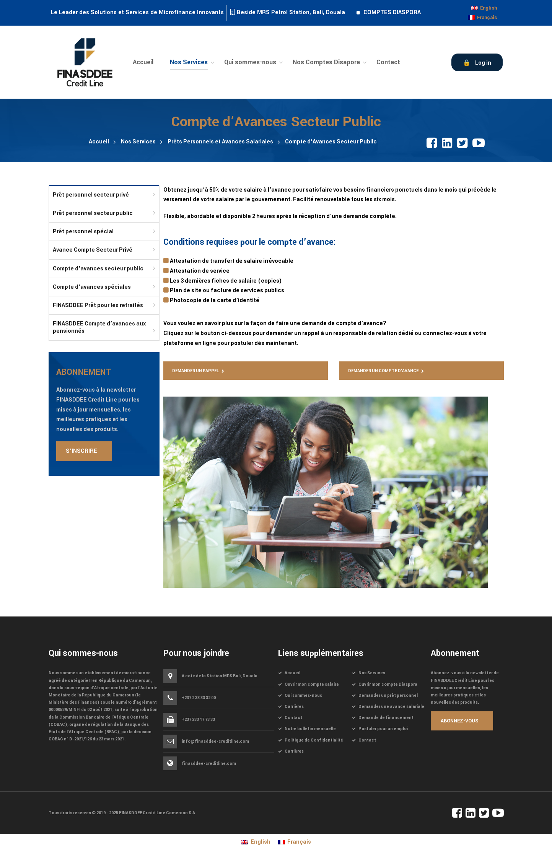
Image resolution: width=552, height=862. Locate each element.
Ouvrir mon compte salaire (312, 684)
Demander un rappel (195, 371)
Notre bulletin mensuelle (310, 729)
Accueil (99, 142)
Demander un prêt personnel (388, 695)
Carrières (294, 706)
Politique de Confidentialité (314, 740)
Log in (483, 63)
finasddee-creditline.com (209, 763)
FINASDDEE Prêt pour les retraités (98, 305)
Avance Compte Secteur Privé (92, 250)
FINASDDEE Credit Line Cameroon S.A (157, 813)
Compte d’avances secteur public (98, 268)
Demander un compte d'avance (383, 371)
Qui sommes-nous (303, 695)
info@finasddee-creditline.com (215, 741)
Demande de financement (386, 718)
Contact (293, 718)
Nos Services (138, 142)
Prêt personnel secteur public (93, 213)
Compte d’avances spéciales (92, 287)
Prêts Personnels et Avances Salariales (220, 142)
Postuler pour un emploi (383, 729)
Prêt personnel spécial (83, 231)
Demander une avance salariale (391, 706)
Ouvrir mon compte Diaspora (387, 684)
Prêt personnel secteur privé (91, 194)
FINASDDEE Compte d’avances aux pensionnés (99, 327)
